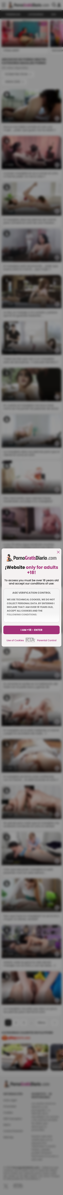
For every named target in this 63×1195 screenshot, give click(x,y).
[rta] (30, 641)
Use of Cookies (15, 640)
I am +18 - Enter (32, 630)
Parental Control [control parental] (46, 640)
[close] (58, 552)
